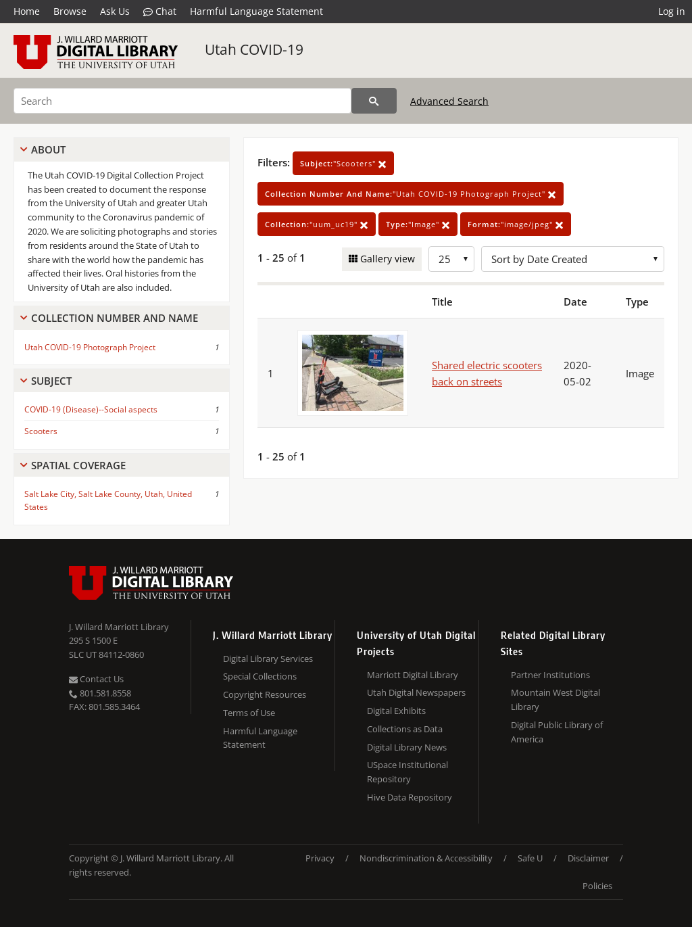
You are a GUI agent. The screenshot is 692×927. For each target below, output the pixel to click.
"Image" (418, 224)
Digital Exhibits (396, 711)
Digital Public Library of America (557, 732)
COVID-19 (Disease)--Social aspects (90, 409)
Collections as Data (405, 729)
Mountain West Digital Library (555, 699)
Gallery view (386, 258)
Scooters (40, 431)
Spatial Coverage (78, 465)
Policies (597, 886)
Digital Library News (407, 747)
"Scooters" (343, 163)
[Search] (182, 101)
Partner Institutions (550, 675)
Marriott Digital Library (412, 675)
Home (27, 11)
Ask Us (115, 11)
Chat (159, 11)
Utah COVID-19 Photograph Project (89, 347)
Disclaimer (588, 858)
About (48, 149)
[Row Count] (451, 259)
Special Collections (260, 676)
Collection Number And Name (114, 318)
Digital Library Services (268, 658)
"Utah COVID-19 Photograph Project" (410, 194)
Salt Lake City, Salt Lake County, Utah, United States (108, 500)
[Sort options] (572, 259)
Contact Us (96, 679)
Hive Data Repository (409, 797)
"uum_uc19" (316, 224)
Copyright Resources (264, 694)
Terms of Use (249, 713)
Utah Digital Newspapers (416, 692)
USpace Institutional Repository (407, 772)
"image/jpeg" (516, 224)
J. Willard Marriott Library (119, 627)
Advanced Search (449, 101)
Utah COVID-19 (254, 49)
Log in (671, 11)
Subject (51, 380)
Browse (69, 11)
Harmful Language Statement (256, 11)
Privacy (320, 858)
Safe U (530, 858)
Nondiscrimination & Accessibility (426, 858)
